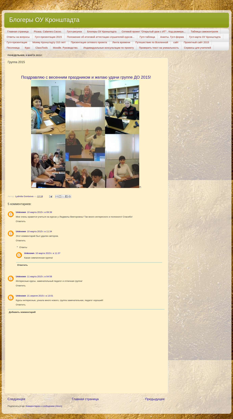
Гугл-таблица (147, 36)
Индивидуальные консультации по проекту (108, 47)
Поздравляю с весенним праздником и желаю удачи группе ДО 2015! (86, 77)
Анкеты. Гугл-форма (172, 36)
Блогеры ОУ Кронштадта (44, 19)
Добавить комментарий (22, 312)
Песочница (13, 47)
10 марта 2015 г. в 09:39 (39, 212)
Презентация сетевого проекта (89, 42)
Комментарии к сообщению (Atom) (44, 406)
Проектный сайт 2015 (196, 42)
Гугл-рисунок (74, 31)
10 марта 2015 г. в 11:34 (39, 231)
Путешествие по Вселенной (151, 42)
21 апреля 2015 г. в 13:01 (40, 295)
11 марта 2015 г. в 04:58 (39, 276)
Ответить (21, 221)
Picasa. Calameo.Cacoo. (48, 31)
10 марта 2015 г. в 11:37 (47, 253)
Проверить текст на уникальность (159, 47)
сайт (175, 42)
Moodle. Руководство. (65, 47)
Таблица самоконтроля (204, 31)
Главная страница (18, 31)
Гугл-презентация (17, 42)
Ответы (23, 247)
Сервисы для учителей (197, 47)
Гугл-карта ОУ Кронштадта (204, 36)
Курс (27, 47)
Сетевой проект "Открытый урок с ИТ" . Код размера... (154, 31)
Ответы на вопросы (18, 36)
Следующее (17, 399)
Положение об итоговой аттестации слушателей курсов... (100, 36)
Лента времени (121, 42)
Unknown (21, 212)
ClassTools (41, 47)
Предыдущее (155, 399)
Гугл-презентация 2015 (48, 36)
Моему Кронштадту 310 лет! (49, 42)
